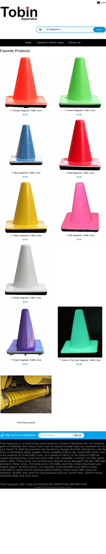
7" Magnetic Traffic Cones (50, 43)
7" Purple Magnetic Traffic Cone (25, 360)
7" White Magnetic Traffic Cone (26, 297)
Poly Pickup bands (26, 422)
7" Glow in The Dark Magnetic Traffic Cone (80, 360)
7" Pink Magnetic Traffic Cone (80, 235)
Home (28, 43)
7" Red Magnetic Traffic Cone (80, 173)
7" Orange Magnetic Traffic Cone (26, 110)
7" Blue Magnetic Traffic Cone (26, 173)
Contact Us (74, 43)
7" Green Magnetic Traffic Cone (80, 110)
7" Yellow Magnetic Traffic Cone (26, 235)
